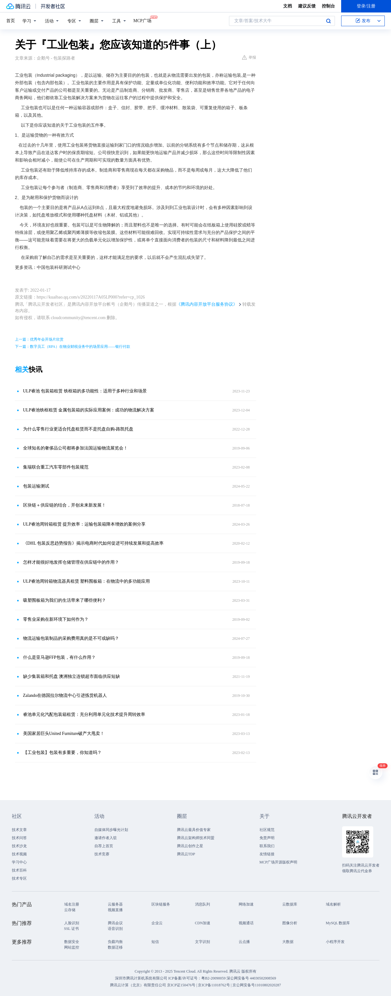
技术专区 (19, 878)
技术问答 (19, 838)
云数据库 (289, 904)
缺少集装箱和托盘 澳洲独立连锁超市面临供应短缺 (71, 676)
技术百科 (19, 870)
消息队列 (202, 904)
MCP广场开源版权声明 (278, 862)
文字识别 (202, 942)
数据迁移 (115, 947)
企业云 (157, 923)
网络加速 (246, 904)
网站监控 (71, 947)
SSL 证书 (71, 928)
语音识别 (115, 928)
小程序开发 (335, 942)
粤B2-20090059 (213, 978)
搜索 (328, 20)
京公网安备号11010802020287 (256, 985)
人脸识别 (71, 923)
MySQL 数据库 (338, 923)
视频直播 (115, 910)
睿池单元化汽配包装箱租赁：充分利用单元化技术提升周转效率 (84, 714)
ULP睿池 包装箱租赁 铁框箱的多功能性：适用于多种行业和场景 (85, 391)
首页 (10, 20)
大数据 (287, 942)
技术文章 (19, 830)
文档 (287, 6)
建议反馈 (307, 6)
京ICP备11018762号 (214, 985)
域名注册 (71, 904)
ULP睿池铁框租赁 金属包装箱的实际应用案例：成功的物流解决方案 (89, 410)
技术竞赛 (101, 854)
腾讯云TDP (186, 854)
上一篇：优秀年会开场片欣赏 (39, 339)
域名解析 (333, 904)
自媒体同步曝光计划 (111, 830)
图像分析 (289, 923)
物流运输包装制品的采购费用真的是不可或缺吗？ (71, 638)
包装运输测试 (36, 486)
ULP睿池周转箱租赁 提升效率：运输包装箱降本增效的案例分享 (84, 524)
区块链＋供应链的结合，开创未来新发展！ (64, 505)
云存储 (69, 910)
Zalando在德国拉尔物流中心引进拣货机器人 (65, 695)
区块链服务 (160, 904)
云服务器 (115, 904)
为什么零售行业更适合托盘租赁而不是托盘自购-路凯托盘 (78, 429)
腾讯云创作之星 (190, 846)
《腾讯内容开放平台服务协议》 (206, 304)
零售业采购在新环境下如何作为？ (55, 619)
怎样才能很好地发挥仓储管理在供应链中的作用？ (71, 562)
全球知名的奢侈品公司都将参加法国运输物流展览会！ (75, 448)
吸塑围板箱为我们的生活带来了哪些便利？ (64, 600)
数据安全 (71, 942)
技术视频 (19, 854)
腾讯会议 (115, 923)
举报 (249, 57)
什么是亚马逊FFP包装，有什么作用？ (59, 657)
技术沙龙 (19, 846)
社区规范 (267, 830)
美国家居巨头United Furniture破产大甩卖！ (64, 733)
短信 (155, 942)
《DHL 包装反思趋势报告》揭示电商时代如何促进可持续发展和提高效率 (93, 543)
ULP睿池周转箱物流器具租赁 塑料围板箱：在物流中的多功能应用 (86, 581)
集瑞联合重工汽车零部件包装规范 (55, 467)
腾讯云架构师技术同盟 (195, 838)
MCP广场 (142, 20)
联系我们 (267, 846)
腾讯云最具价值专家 (194, 830)
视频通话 (246, 923)
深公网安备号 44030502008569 (251, 978)
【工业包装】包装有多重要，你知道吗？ (62, 752)
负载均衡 (115, 942)
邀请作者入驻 (105, 838)
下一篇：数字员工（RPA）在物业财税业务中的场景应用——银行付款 (72, 346)
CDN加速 (202, 923)
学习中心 (19, 862)
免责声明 (267, 838)
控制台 (328, 6)
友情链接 (267, 854)
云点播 (244, 942)
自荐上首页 (103, 846)
